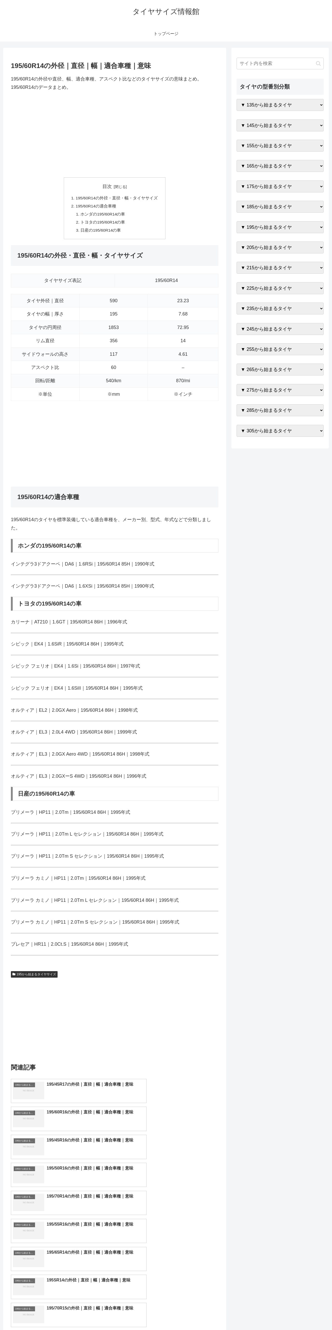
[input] (280, 63)
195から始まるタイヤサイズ (34, 976)
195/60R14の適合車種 (95, 206)
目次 (107, 186)
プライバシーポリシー (306, 1314)
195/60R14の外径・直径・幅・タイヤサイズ (116, 198)
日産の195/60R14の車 (101, 232)
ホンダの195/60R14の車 (103, 215)
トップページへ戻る (266, 1314)
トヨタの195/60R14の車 (103, 223)
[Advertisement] (114, 134)
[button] (318, 63)
